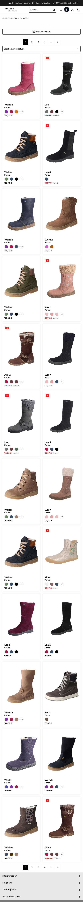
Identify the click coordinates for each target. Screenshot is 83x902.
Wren (48, 307)
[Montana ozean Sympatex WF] (11, 179)
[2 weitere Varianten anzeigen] (62, 112)
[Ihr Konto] (72, 9)
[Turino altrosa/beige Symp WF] (47, 314)
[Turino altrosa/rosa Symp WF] (52, 314)
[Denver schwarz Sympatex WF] (57, 112)
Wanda (8, 104)
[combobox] (39, 10)
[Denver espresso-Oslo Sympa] (11, 382)
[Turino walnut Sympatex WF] (52, 247)
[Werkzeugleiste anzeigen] (66, 9)
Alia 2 (7, 375)
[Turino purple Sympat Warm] (47, 247)
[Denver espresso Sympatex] (16, 382)
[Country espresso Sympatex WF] (52, 112)
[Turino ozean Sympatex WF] (47, 179)
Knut (47, 712)
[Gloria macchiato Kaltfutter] (47, 584)
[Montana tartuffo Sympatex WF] (16, 517)
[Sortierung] (41, 49)
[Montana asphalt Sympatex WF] (11, 854)
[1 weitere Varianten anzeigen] (21, 179)
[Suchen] (52, 10)
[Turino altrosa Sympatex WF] (57, 314)
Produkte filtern (41, 32)
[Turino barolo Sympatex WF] (47, 449)
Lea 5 (48, 442)
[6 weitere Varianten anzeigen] (21, 382)
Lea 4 (48, 172)
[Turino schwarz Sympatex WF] (57, 449)
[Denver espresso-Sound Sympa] (57, 854)
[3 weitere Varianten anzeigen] (62, 314)
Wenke (49, 239)
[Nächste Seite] (51, 42)
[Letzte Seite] (57, 42)
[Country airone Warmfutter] (6, 787)
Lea (47, 104)
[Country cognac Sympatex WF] (16, 112)
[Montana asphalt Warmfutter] (52, 584)
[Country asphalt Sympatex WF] (47, 112)
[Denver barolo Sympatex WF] (6, 382)
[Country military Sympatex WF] (16, 449)
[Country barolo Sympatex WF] (11, 112)
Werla (7, 780)
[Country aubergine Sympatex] (6, 112)
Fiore (48, 577)
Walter (8, 172)
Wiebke (8, 847)
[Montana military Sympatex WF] (6, 179)
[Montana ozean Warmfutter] (57, 584)
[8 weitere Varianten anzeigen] (21, 112)
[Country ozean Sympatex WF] (16, 247)
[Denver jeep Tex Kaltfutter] (47, 719)
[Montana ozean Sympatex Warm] (16, 179)
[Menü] (60, 9)
